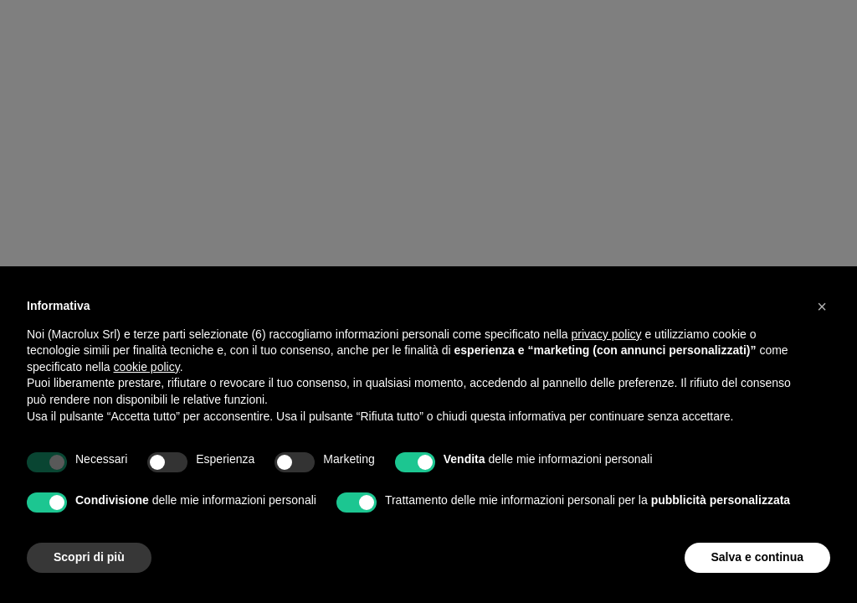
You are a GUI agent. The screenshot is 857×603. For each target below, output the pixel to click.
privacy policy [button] (607, 334)
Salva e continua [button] (757, 557)
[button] (821, 306)
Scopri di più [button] (89, 557)
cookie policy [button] (147, 367)
